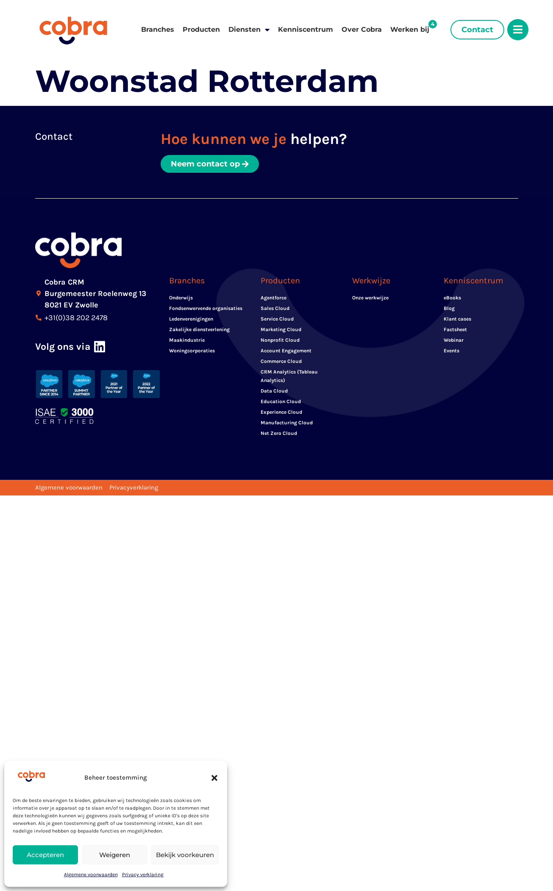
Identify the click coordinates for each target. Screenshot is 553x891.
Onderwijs (181, 298)
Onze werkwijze (370, 298)
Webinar (454, 340)
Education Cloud (281, 401)
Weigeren (114, 855)
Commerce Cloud (281, 361)
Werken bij (409, 29)
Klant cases (457, 319)
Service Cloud (277, 319)
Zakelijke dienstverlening (199, 329)
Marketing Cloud (281, 329)
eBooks (452, 298)
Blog (449, 308)
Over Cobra (362, 29)
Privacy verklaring (143, 874)
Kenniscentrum (305, 29)
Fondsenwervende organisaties (205, 308)
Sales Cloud (275, 308)
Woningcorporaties (192, 351)
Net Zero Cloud (279, 433)
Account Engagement (286, 351)
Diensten (249, 29)
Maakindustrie (187, 340)
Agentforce (273, 298)
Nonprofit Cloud (280, 340)
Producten (201, 29)
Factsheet (455, 329)
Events (451, 351)
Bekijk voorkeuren (185, 855)
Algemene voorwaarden (91, 874)
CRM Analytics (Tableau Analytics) (289, 376)
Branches (157, 29)
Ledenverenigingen (191, 319)
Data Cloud (274, 391)
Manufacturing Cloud (287, 423)
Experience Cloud (281, 412)
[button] (214, 778)
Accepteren (45, 855)
